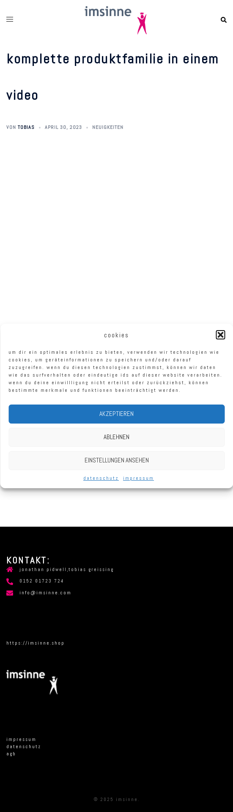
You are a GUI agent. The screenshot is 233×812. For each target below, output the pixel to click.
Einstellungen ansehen (117, 460)
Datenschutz (101, 478)
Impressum (138, 478)
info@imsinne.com (45, 593)
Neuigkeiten (107, 127)
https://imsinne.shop (35, 643)
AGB (11, 754)
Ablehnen (116, 437)
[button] (220, 335)
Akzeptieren (116, 414)
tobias (26, 127)
